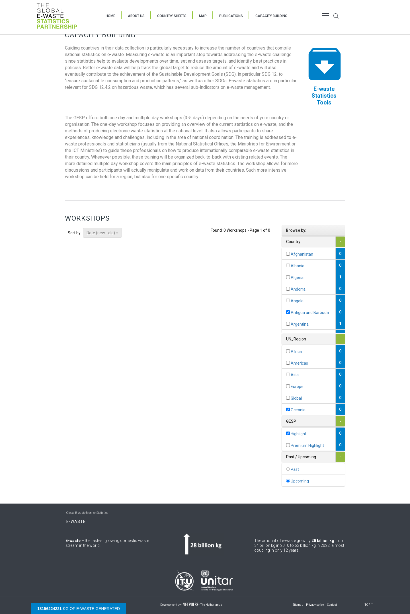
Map (203, 16)
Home (110, 16)
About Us (136, 16)
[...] (288, 254)
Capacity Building (271, 16)
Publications (231, 16)
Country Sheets (171, 16)
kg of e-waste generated (78, 608)
